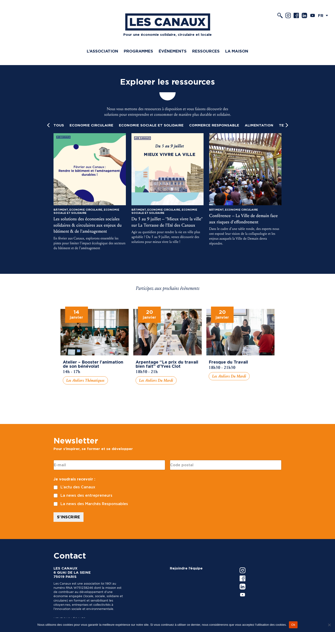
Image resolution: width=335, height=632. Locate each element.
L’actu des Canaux (77, 487)
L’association (102, 51)
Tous (59, 125)
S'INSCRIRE (68, 517)
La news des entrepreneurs (86, 495)
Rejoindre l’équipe (186, 568)
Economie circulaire (91, 125)
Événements (173, 51)
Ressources (206, 51)
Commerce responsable (214, 125)
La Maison (236, 51)
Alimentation (259, 125)
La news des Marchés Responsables (94, 504)
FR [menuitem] (320, 15)
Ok (293, 624)
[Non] (329, 624)
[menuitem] (324, 15)
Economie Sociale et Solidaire (151, 125)
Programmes (138, 51)
